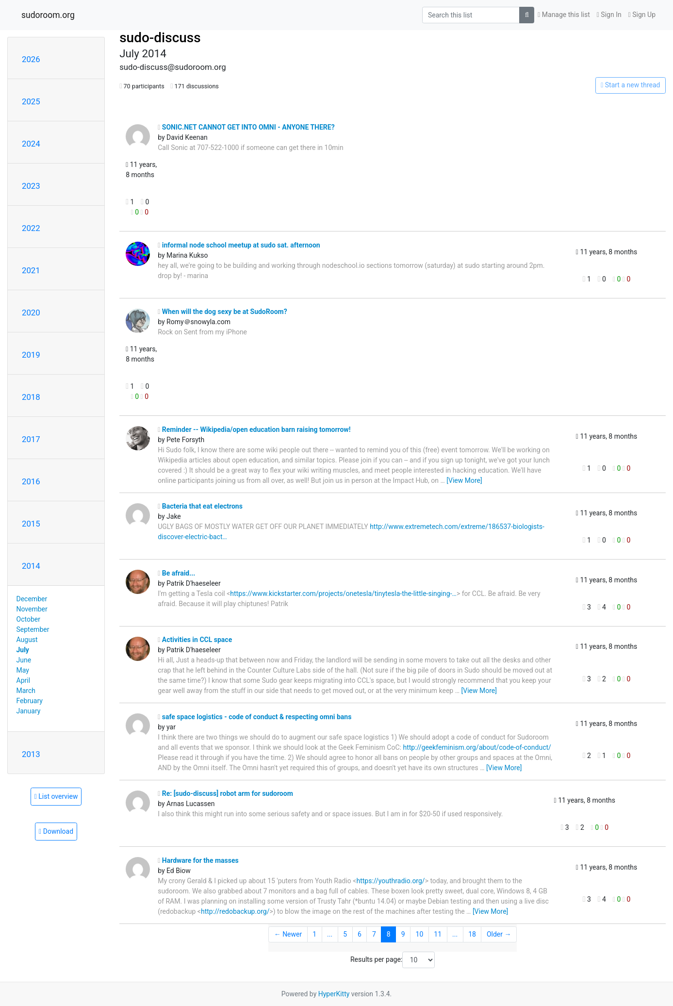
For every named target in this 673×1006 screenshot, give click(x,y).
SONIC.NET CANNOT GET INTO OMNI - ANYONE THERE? (246, 127)
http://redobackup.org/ (235, 911)
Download (56, 831)
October (28, 619)
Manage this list (564, 14)
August (27, 639)
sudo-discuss (160, 38)
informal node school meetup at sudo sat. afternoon (239, 245)
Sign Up (642, 14)
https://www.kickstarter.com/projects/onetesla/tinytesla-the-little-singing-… (343, 593)
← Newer (288, 934)
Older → (499, 934)
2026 (31, 59)
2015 (31, 523)
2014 (31, 566)
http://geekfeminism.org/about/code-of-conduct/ (477, 747)
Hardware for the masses (198, 860)
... (329, 934)
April (23, 680)
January (28, 711)
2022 (31, 228)
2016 (31, 481)
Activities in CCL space (195, 639)
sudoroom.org (48, 15)
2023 (31, 186)
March (26, 690)
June (24, 660)
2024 (31, 143)
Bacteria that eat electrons (200, 506)
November (32, 609)
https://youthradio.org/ (390, 881)
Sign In (609, 14)
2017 (31, 439)
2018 (31, 397)
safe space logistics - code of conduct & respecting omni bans (254, 717)
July (22, 650)
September (32, 629)
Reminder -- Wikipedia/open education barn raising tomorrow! (254, 429)
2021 (31, 270)
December (32, 599)
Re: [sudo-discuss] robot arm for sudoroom (225, 793)
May (22, 670)
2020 (31, 312)
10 (420, 934)
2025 (31, 101)
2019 (31, 355)
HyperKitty (334, 994)
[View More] (464, 480)
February (29, 701)
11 (438, 934)
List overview (56, 796)
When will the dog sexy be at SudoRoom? (222, 311)
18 (472, 934)
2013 (31, 754)
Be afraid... (176, 573)
